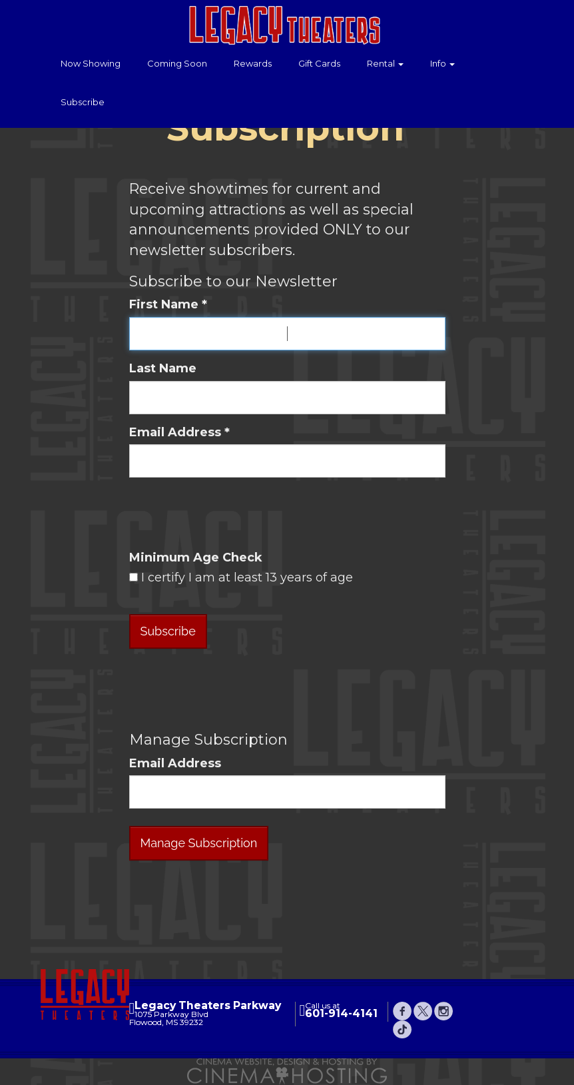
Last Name (162, 368)
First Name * (168, 304)
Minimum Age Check (195, 557)
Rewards (253, 63)
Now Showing (91, 63)
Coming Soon (177, 63)
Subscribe (83, 102)
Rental (385, 63)
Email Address (175, 763)
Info (442, 63)
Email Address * (179, 432)
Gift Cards (319, 63)
